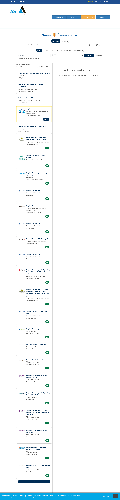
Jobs (96, 1)
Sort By (20, 66)
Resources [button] (40, 45)
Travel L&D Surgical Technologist (37, 239)
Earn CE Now (73, 17)
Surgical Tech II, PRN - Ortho (35, 360)
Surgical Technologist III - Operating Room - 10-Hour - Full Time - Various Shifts (38, 272)
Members (31, 25)
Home (13, 25)
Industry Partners (97, 25)
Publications (82, 25)
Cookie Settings (107, 496)
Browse (46, 50)
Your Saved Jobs (78, 50)
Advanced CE (102, 17)
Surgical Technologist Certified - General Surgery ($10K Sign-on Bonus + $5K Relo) (38, 412)
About (21, 25)
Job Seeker (55, 41)
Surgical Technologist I (33, 190)
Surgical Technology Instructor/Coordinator (32, 126)
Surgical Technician (32, 206)
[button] (98, 55)
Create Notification (44, 66)
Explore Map (54, 50)
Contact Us (89, 1)
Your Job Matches (65, 50)
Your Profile (32, 45)
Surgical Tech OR (31, 109)
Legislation (70, 25)
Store (100, 1)
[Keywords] (34, 55)
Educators (43, 25)
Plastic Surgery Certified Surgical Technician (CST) (34, 73)
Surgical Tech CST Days (33, 223)
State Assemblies (56, 25)
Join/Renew (59, 17)
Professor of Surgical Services (27, 98)
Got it (115, 496)
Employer (65, 41)
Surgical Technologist (33, 329)
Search (106, 1)
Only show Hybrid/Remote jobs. (29, 58)
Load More (34, 482)
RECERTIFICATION (88, 17)
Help (91, 45)
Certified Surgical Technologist (36, 344)
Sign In (99, 45)
